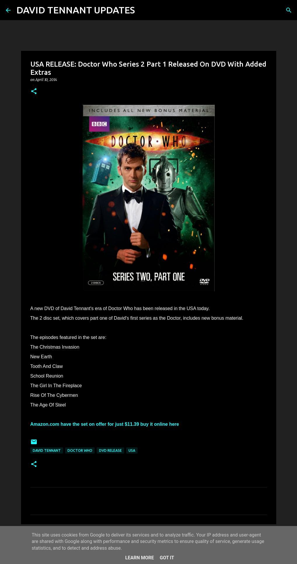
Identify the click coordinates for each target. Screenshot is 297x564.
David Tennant (47, 450)
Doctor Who (79, 450)
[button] (33, 92)
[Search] (143, 10)
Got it (167, 557)
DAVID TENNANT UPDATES (75, 10)
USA (131, 450)
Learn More (139, 557)
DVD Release (110, 450)
